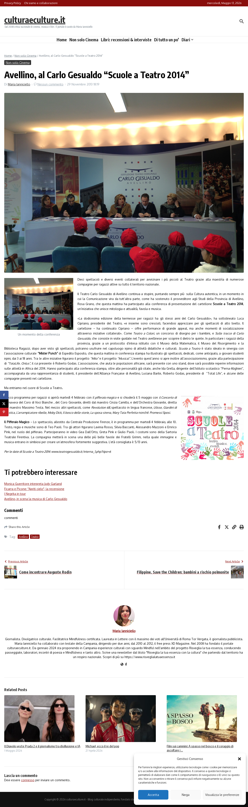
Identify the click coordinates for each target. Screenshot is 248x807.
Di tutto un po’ (166, 39)
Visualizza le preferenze (222, 795)
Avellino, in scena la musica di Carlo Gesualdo (35, 499)
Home (62, 39)
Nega (185, 795)
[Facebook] (126, 664)
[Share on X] (4, 403)
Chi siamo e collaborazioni (40, 3)
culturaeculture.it (34, 19)
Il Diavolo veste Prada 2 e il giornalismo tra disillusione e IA (42, 746)
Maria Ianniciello (19, 84)
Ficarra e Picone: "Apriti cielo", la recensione (34, 489)
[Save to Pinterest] (4, 412)
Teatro (35, 536)
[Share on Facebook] (4, 395)
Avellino (23, 536)
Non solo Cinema (83, 39)
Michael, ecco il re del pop (102, 746)
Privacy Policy (12, 3)
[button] (239, 759)
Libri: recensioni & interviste (126, 39)
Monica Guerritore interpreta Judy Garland (33, 484)
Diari (187, 39)
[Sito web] (121, 664)
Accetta (153, 795)
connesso (27, 780)
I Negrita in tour (15, 494)
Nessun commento (50, 84)
